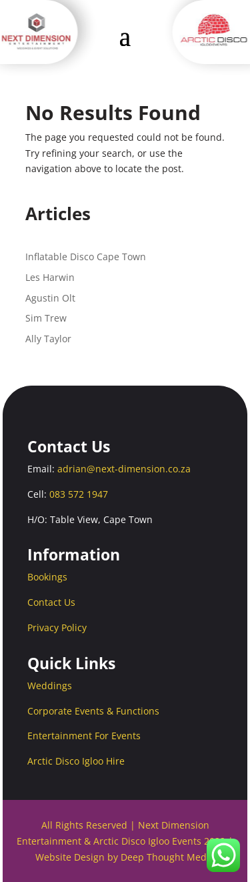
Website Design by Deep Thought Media (125, 857)
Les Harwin (50, 277)
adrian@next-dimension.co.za (124, 468)
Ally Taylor (48, 338)
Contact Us (51, 602)
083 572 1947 (78, 494)
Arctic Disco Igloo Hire (76, 761)
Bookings (47, 576)
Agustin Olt (50, 298)
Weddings (49, 685)
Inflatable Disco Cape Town (85, 256)
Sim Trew (46, 318)
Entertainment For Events (84, 735)
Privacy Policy (57, 627)
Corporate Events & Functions (93, 711)
